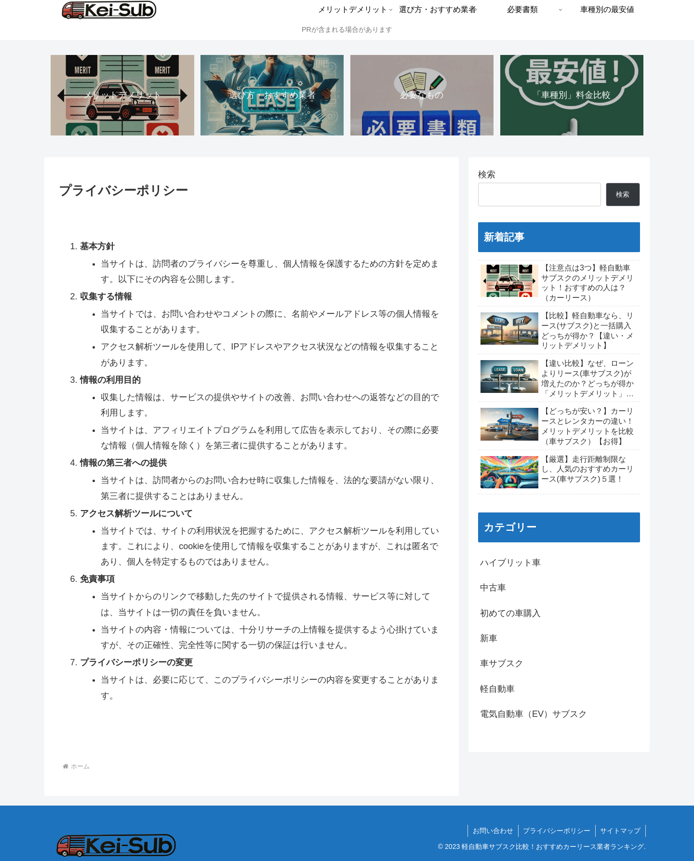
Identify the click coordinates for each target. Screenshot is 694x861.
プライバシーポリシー (556, 830)
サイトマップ (620, 830)
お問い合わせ (492, 830)
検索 (486, 174)
